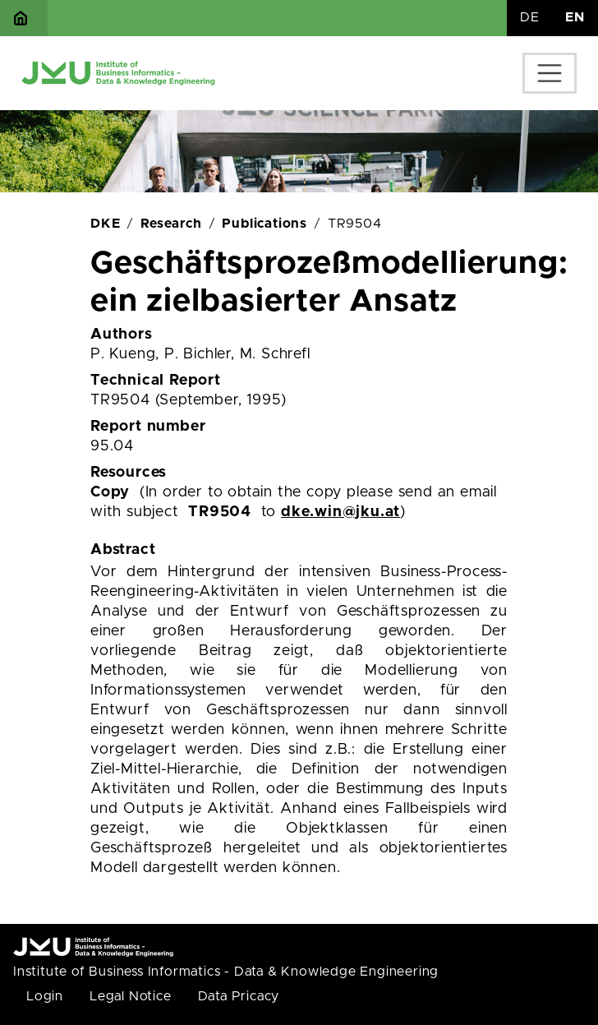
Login (44, 996)
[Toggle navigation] (549, 73)
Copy (110, 492)
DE (530, 17)
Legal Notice (131, 996)
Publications (264, 223)
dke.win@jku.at (340, 512)
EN (575, 17)
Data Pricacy (239, 996)
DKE (105, 223)
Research (170, 223)
